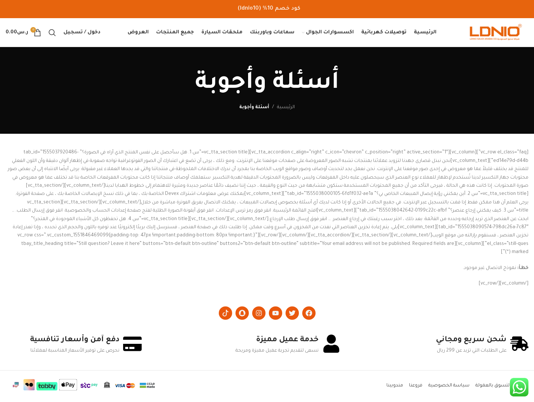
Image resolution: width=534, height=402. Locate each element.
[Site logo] (495, 33)
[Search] (52, 33)
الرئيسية (286, 109)
